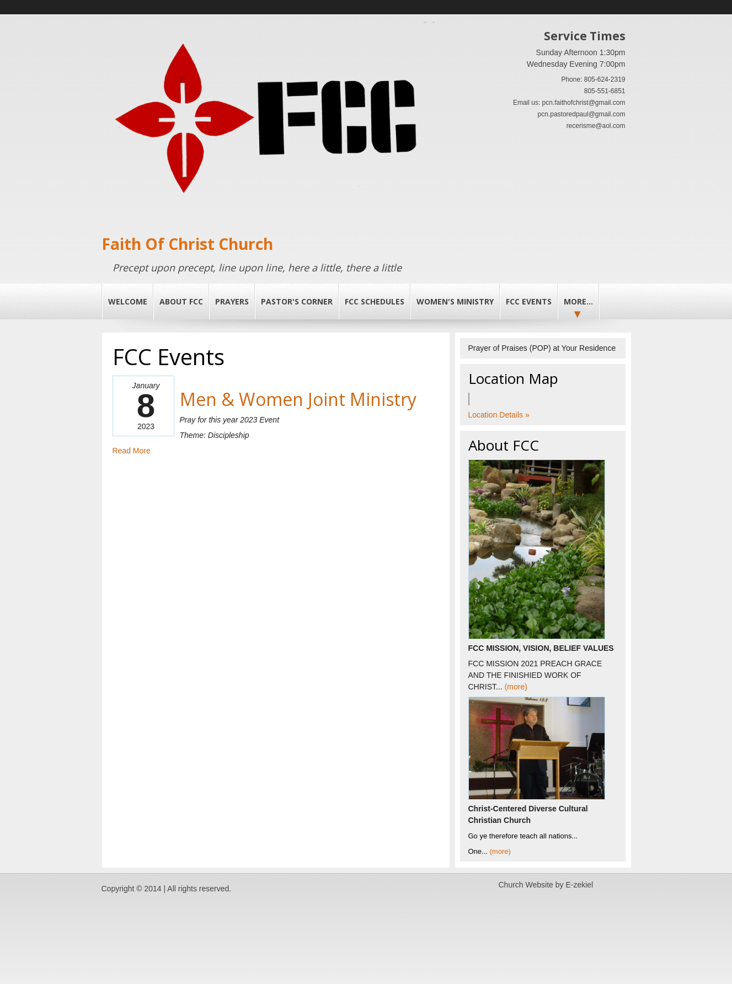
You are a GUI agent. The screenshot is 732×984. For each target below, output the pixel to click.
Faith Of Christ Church (187, 243)
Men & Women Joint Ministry (298, 399)
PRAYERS (232, 301)
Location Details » (499, 414)
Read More (132, 450)
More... (578, 301)
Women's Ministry (455, 301)
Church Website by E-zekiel (546, 884)
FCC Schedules (374, 301)
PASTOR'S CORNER (297, 301)
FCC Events (529, 301)
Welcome (127, 301)
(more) (516, 686)
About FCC (181, 301)
